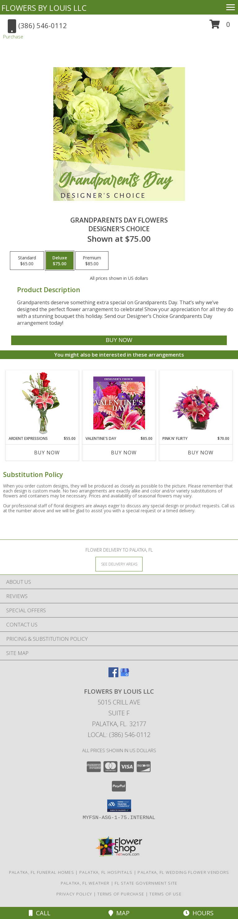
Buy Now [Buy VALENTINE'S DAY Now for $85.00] (124, 452)
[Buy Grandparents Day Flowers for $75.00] (119, 340)
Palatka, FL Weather (85, 883)
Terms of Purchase (120, 894)
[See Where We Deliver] (119, 564)
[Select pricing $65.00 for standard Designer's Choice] (27, 261)
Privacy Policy (74, 894)
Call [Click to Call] (40, 913)
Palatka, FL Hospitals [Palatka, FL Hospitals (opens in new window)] (105, 872)
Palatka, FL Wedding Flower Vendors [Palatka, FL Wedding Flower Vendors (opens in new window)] (183, 872)
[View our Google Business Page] (125, 675)
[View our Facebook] (113, 675)
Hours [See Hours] (198, 913)
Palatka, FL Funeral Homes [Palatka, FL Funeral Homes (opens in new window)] (41, 872)
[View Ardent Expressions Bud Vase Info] (42, 403)
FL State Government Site (146, 883)
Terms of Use (165, 894)
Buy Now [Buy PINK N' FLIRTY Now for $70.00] (201, 452)
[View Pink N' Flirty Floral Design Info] (196, 403)
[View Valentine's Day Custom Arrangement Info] (119, 403)
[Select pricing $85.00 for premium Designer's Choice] (92, 261)
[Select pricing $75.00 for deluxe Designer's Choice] (59, 261)
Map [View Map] (119, 913)
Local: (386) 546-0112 (119, 734)
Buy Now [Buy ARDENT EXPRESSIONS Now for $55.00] (47, 452)
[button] (219, 26)
